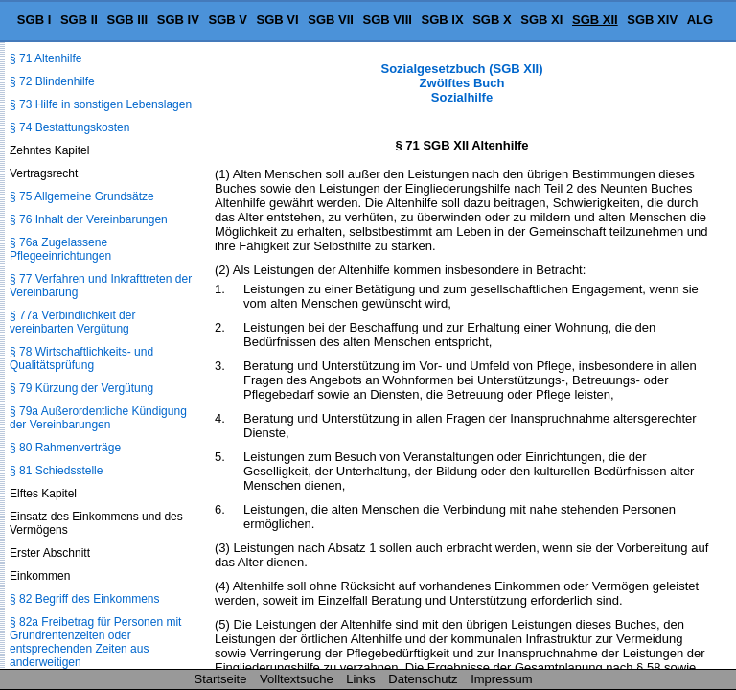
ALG (700, 19)
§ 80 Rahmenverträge (65, 447)
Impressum (501, 679)
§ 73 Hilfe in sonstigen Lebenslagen (101, 104)
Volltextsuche (297, 679)
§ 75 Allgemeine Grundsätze (82, 196)
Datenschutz (422, 679)
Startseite (221, 679)
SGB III (128, 19)
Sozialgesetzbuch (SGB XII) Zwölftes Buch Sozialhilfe (461, 82)
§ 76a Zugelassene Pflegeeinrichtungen (60, 249)
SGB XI (541, 19)
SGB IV (178, 19)
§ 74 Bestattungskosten (69, 127)
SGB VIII (387, 19)
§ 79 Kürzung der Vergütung (81, 388)
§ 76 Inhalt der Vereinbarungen (89, 219)
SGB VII (331, 19)
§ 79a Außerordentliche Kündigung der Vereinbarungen (98, 417)
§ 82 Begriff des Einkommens (85, 599)
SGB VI (278, 19)
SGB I (34, 19)
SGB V (227, 19)
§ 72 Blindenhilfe (52, 81)
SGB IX (443, 19)
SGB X (491, 19)
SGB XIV (652, 19)
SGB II (79, 19)
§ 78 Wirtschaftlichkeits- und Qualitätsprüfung (81, 358)
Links (360, 679)
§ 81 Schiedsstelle (56, 470)
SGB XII (595, 19)
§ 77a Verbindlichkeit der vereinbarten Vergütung (72, 322)
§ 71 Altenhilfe (45, 58)
